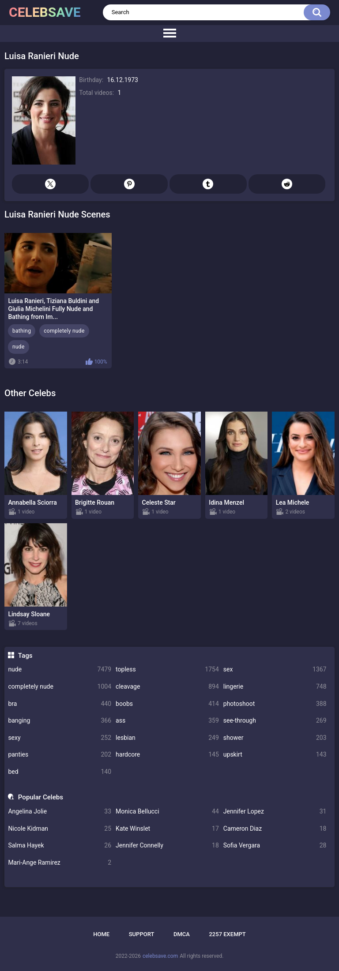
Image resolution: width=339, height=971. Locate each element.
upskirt (275, 754)
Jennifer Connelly (167, 845)
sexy (59, 738)
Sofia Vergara (275, 845)
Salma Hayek (59, 845)
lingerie (275, 686)
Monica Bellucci (167, 811)
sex (275, 669)
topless (167, 669)
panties (59, 754)
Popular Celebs (40, 797)
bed (59, 772)
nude (59, 669)
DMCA (181, 934)
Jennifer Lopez (275, 811)
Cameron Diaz (275, 828)
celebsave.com (160, 956)
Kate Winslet (167, 828)
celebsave (45, 12)
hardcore (167, 754)
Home (101, 934)
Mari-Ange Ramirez (59, 862)
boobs (167, 704)
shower (275, 738)
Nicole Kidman (59, 828)
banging (59, 720)
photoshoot (275, 704)
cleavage (167, 686)
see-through (275, 720)
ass (167, 720)
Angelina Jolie (59, 811)
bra (59, 704)
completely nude (59, 686)
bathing (21, 331)
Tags (25, 656)
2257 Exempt (227, 934)
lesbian (167, 738)
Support (141, 934)
